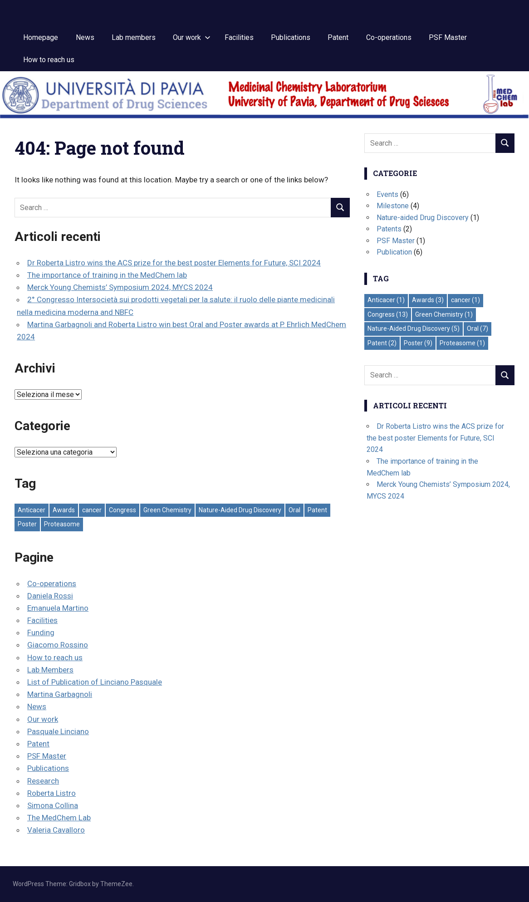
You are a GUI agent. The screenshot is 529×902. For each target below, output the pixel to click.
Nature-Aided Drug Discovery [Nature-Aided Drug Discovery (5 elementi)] (240, 510)
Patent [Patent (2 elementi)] (317, 510)
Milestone (393, 205)
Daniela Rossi (50, 595)
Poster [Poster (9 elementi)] (27, 524)
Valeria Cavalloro (56, 829)
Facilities (239, 37)
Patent (338, 37)
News (85, 37)
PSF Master (448, 37)
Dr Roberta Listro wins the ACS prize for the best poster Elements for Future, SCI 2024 (174, 262)
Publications (290, 37)
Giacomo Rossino (57, 644)
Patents (389, 229)
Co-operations (388, 37)
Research (43, 780)
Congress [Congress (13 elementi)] (122, 510)
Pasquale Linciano (58, 731)
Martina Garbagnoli (59, 694)
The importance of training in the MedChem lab (107, 274)
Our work (192, 37)
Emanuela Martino (57, 608)
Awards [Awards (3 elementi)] (64, 510)
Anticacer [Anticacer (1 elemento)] (31, 510)
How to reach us (48, 59)
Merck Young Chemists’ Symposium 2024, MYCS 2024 (120, 287)
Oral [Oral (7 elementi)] (294, 510)
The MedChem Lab (59, 817)
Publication (394, 252)
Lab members (134, 37)
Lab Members (50, 669)
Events (387, 194)
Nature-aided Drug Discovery (423, 217)
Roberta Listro (51, 793)
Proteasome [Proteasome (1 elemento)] (62, 524)
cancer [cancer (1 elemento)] (92, 510)
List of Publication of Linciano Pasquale (94, 681)
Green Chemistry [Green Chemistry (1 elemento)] (167, 510)
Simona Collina (52, 805)
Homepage (40, 37)
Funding (40, 632)
